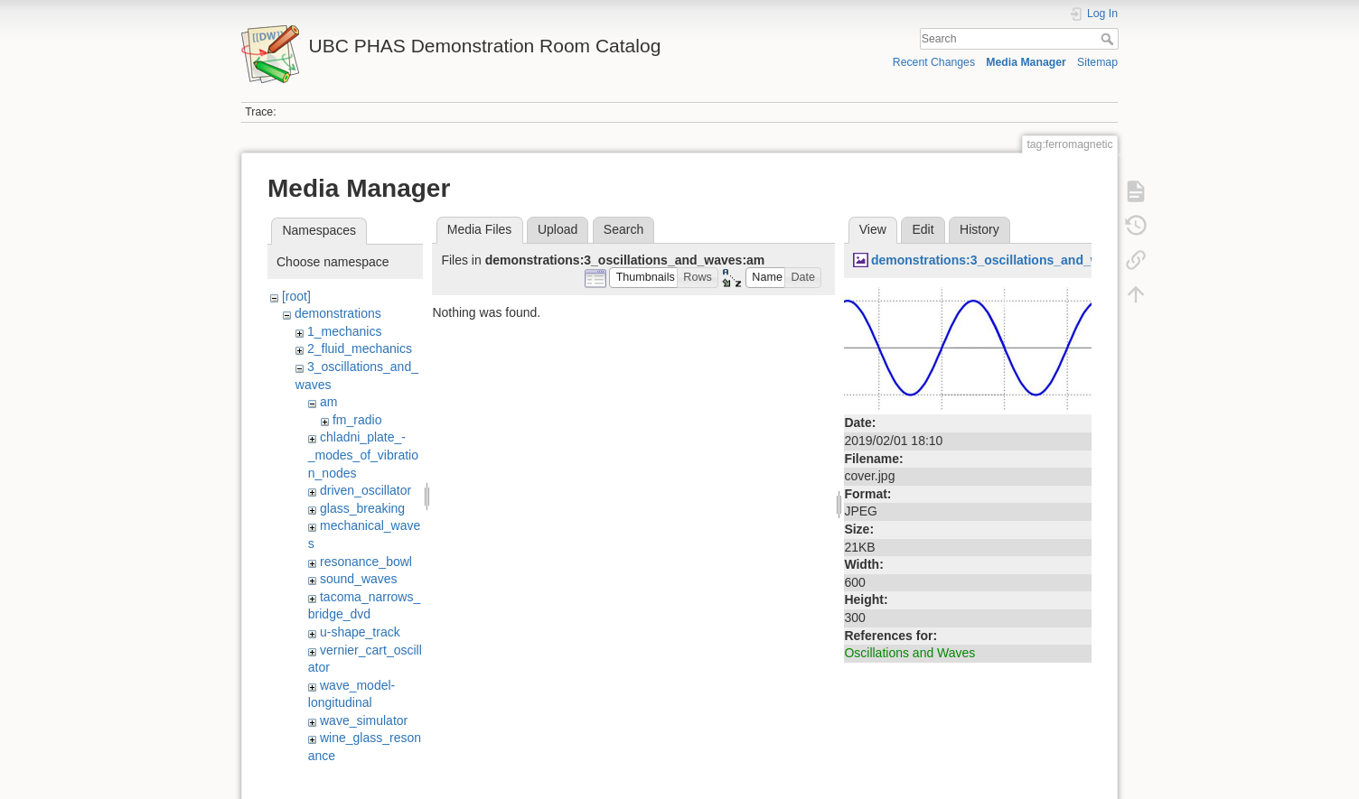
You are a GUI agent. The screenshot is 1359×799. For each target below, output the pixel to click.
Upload (557, 229)
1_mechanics (344, 331)
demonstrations (338, 313)
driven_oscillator (365, 490)
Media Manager (1026, 62)
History (979, 229)
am (328, 402)
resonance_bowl (366, 561)
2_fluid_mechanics (359, 348)
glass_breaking (362, 508)
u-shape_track (360, 632)
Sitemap (1097, 62)
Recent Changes (934, 62)
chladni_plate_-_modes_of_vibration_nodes (363, 454)
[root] (296, 296)
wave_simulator (364, 720)
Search (1109, 39)
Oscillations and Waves (909, 653)
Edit (922, 229)
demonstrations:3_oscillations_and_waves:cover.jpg (1029, 260)
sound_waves (359, 578)
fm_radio (357, 420)
